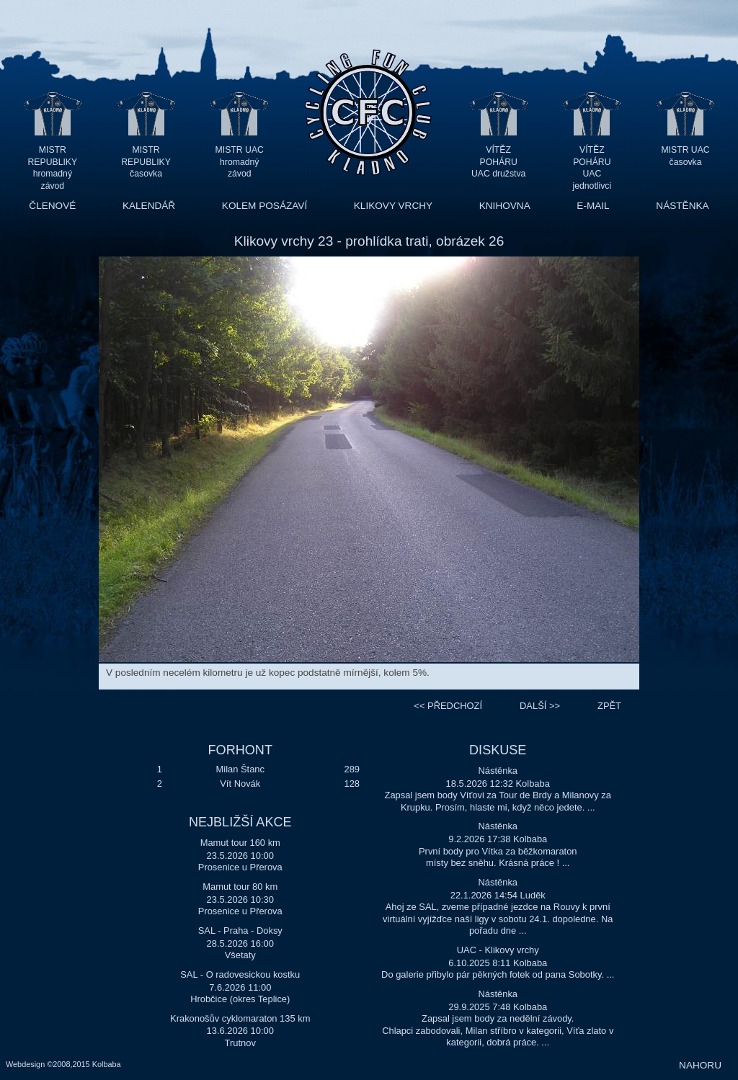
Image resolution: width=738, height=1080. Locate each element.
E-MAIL (593, 205)
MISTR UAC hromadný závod (239, 162)
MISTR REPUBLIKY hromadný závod (53, 162)
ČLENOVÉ (52, 205)
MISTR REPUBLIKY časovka (146, 162)
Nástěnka (497, 770)
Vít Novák (240, 783)
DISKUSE (497, 750)
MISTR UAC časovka (685, 156)
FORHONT (240, 750)
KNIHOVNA (504, 205)
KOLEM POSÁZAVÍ (264, 205)
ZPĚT (609, 705)
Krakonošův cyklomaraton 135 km (240, 1018)
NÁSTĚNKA (682, 205)
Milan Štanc (240, 769)
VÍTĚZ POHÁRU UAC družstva (498, 162)
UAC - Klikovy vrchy (498, 950)
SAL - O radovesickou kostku (240, 974)
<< (448, 705)
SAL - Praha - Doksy (240, 930)
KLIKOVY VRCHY (393, 205)
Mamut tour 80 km (240, 886)
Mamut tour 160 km (240, 842)
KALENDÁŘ (149, 205)
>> (540, 705)
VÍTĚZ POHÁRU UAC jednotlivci (591, 162)
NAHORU (700, 1065)
